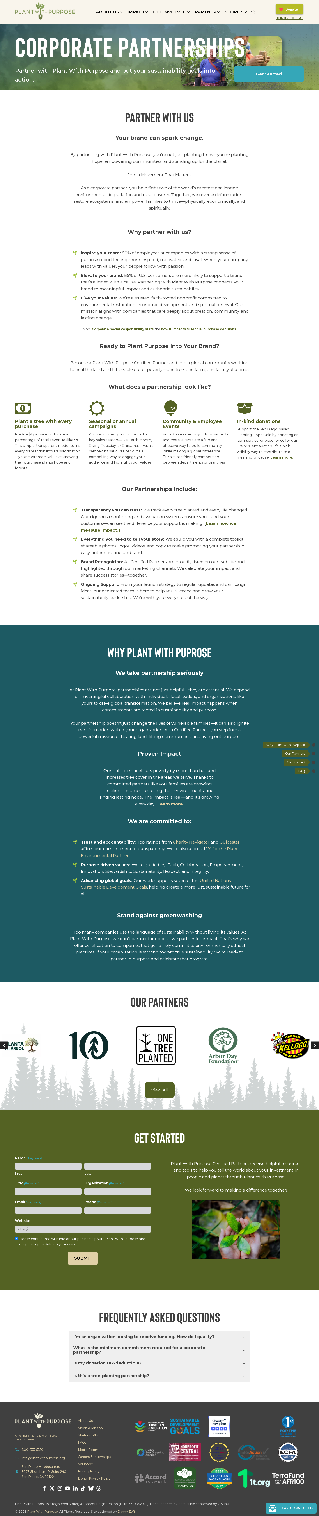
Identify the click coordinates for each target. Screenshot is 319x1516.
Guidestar (230, 842)
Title (27, 1183)
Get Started (269, 74)
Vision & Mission (90, 1428)
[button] (109, 12)
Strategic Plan (88, 1435)
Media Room (88, 1450)
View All (159, 1090)
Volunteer (85, 1464)
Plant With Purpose (42, 1512)
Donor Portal (289, 18)
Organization (104, 1183)
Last (87, 1173)
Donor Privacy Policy (94, 1478)
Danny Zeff (126, 1512)
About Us (85, 1421)
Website (22, 1221)
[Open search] (253, 12)
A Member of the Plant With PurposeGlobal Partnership (36, 1437)
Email (28, 1202)
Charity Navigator (191, 842)
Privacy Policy (88, 1471)
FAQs (82, 1442)
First (18, 1173)
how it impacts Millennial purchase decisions (198, 329)
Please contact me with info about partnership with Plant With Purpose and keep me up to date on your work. (82, 1241)
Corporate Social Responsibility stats (123, 329)
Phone (98, 1202)
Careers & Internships (94, 1457)
